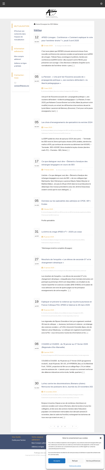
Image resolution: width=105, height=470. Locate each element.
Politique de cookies (75, 466)
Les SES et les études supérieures (77, 212)
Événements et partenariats (72, 240)
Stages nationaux (54, 242)
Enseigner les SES (62, 46)
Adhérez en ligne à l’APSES (20, 64)
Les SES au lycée (73, 130)
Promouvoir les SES (58, 133)
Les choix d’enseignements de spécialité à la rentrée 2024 (67, 122)
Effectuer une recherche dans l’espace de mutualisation (20, 35)
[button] (101, 438)
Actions (45, 313)
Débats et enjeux (67, 313)
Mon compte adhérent (19, 57)
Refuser (75, 461)
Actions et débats (48, 91)
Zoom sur (68, 133)
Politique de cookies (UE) (43, 453)
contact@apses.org (21, 86)
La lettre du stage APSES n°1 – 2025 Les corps (62, 232)
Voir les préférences (93, 461)
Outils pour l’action (19, 440)
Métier (69, 46)
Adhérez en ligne (38, 447)
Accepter (56, 461)
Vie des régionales (67, 316)
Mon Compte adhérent (40, 443)
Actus (55, 130)
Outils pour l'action (47, 133)
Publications (45, 242)
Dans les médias (58, 91)
